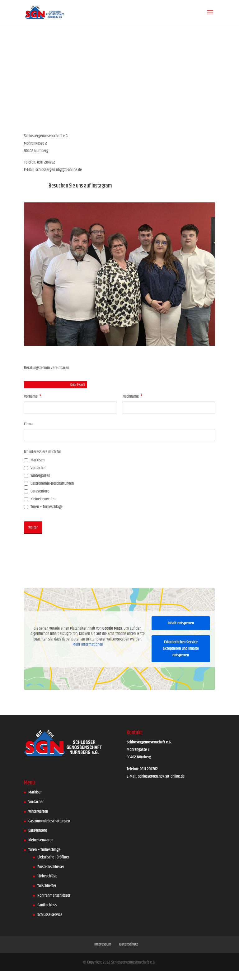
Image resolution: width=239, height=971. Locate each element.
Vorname (32, 396)
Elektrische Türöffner (53, 857)
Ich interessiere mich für (42, 451)
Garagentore (37, 830)
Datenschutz (128, 944)
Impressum (102, 944)
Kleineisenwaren (40, 840)
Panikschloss (47, 905)
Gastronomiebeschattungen (49, 821)
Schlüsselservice (49, 914)
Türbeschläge (47, 876)
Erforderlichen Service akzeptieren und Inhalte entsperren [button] (181, 648)
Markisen (35, 792)
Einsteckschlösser (50, 866)
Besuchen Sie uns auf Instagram (80, 186)
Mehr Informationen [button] (88, 645)
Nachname (133, 396)
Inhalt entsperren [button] (181, 622)
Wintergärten (38, 811)
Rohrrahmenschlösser (53, 895)
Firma (28, 424)
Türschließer (46, 885)
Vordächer (36, 801)
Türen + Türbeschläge (44, 849)
